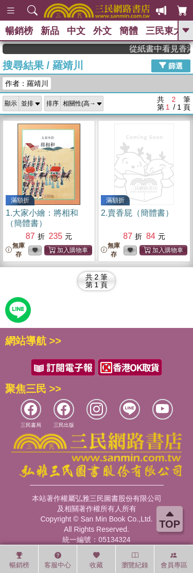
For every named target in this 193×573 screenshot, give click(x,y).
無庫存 (15, 250)
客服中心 (57, 560)
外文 (102, 31)
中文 (76, 31)
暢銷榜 (19, 31)
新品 (50, 31)
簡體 (128, 31)
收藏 (96, 560)
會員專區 (174, 560)
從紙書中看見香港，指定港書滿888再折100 (163, 48)
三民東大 (164, 31)
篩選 (171, 65)
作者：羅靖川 (26, 83)
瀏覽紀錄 (134, 560)
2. (137, 213)
